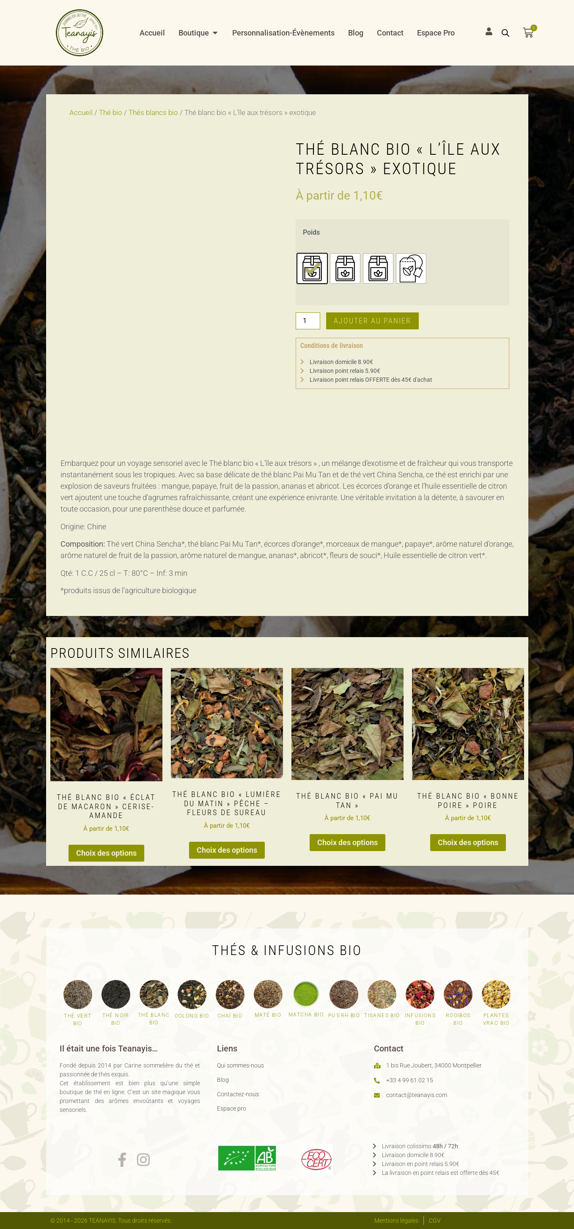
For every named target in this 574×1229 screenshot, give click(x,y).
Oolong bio (192, 1016)
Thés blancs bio (153, 113)
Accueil (81, 113)
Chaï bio (229, 1016)
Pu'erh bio (344, 1015)
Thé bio (110, 113)
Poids (311, 232)
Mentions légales (396, 1220)
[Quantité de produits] (308, 320)
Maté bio (268, 1015)
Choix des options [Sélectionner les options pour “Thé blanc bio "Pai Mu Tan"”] (347, 842)
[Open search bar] (506, 32)
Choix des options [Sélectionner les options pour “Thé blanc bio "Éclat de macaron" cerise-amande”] (106, 853)
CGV (435, 1220)
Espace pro (231, 1108)
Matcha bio (306, 1015)
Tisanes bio (382, 1015)
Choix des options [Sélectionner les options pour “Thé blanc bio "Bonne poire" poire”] (468, 842)
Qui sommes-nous (240, 1065)
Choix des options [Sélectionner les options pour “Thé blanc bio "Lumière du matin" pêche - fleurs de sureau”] (227, 850)
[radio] (312, 268)
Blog (223, 1079)
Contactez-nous (238, 1094)
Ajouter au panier (372, 320)
